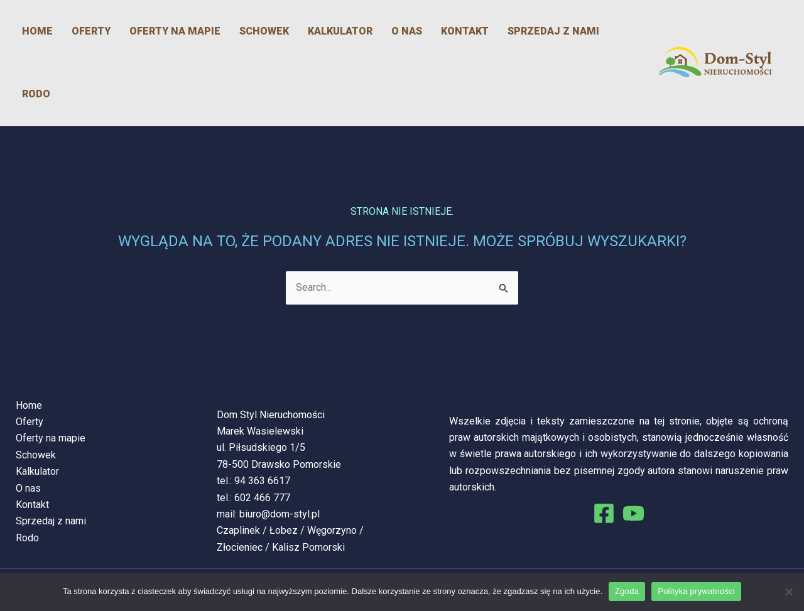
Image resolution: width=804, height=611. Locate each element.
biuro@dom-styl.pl (279, 514)
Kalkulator (340, 31)
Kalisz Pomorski (308, 547)
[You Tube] (633, 513)
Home (37, 31)
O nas (406, 31)
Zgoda (627, 591)
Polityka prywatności (696, 591)
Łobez (283, 530)
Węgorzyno (332, 530)
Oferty (91, 31)
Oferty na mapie (174, 31)
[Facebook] (604, 513)
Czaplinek (238, 530)
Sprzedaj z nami (553, 31)
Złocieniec (240, 547)
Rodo (36, 94)
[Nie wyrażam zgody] (788, 591)
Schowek (264, 31)
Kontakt (465, 31)
